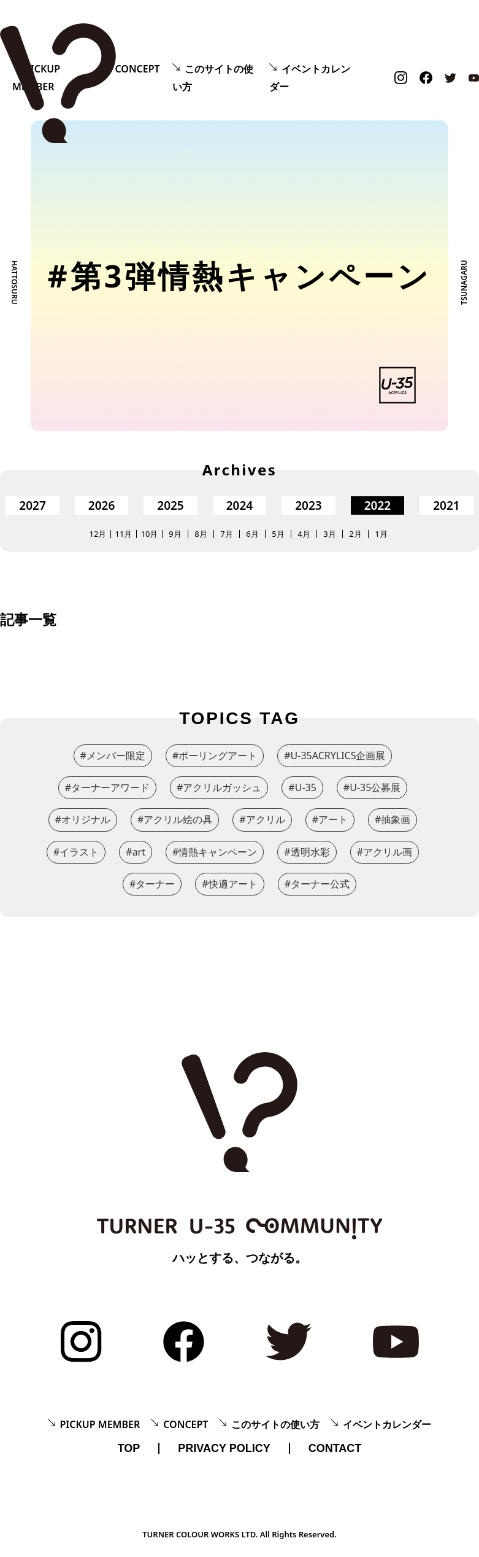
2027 (32, 505)
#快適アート (229, 884)
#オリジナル (82, 819)
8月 (200, 534)
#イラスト (76, 852)
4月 (303, 534)
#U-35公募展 (372, 787)
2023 (308, 505)
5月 (278, 534)
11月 (123, 534)
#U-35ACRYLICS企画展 (334, 755)
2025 (170, 505)
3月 (329, 534)
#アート (330, 819)
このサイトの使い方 (275, 1424)
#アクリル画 (384, 852)
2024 (239, 505)
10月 (149, 534)
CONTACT (335, 1448)
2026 (101, 505)
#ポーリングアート (214, 755)
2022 (377, 505)
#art (135, 852)
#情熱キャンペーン (214, 852)
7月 (226, 534)
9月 (175, 534)
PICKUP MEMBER (100, 1424)
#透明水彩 (306, 852)
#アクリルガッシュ (219, 787)
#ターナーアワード (107, 787)
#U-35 (302, 787)
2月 (355, 534)
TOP (129, 1448)
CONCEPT (137, 69)
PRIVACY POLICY (224, 1448)
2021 (446, 505)
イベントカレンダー (387, 1424)
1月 (381, 534)
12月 (98, 534)
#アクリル (262, 819)
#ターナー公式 (317, 884)
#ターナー (152, 884)
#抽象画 (392, 819)
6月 (252, 534)
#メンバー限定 (112, 755)
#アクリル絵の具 (174, 819)
